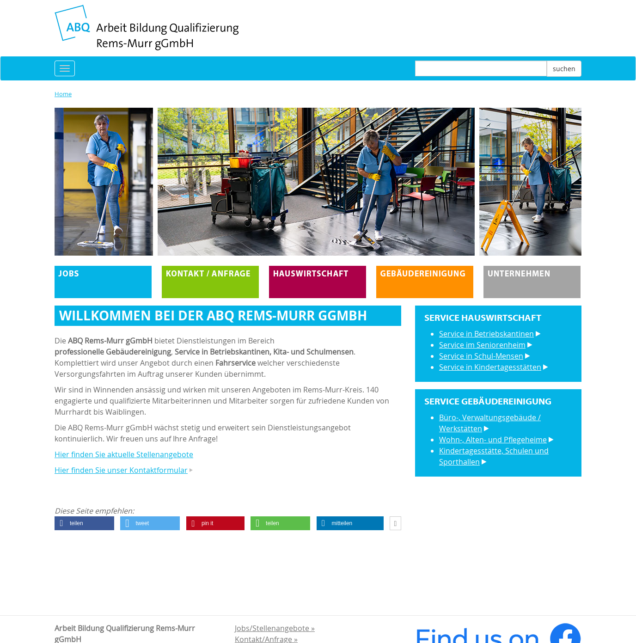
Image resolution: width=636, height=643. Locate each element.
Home (63, 94)
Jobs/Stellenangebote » (275, 628)
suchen (564, 68)
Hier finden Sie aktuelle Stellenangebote (124, 454)
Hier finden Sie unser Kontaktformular (121, 470)
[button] (84, 523)
